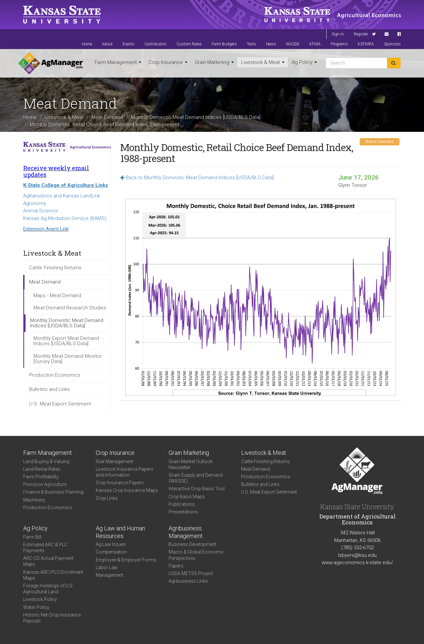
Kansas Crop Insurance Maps (127, 490)
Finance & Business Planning (53, 492)
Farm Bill (32, 537)
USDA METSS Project (191, 573)
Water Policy (36, 607)
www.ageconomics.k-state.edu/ (357, 562)
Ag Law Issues (111, 544)
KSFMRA (366, 44)
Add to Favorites (380, 141)
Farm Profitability (41, 476)
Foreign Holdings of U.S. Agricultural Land (48, 588)
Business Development (192, 544)
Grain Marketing (214, 62)
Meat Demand (107, 117)
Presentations (183, 511)
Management (109, 575)
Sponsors (392, 44)
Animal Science (40, 211)
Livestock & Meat (263, 62)
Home (87, 44)
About (107, 44)
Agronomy (34, 203)
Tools (251, 44)
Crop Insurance (168, 62)
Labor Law (107, 567)
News (271, 44)
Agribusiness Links (188, 581)
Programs (339, 44)
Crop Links (107, 498)
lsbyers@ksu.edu (357, 555)
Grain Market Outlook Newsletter (191, 464)
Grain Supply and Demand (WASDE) (196, 478)
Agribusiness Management (186, 532)
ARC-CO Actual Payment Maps (48, 561)
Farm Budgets (224, 44)
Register (361, 34)
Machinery (34, 500)
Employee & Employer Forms (126, 560)
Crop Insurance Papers (120, 482)
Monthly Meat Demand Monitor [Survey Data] (67, 359)
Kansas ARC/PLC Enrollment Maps (53, 575)
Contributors (155, 44)
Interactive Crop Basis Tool (197, 488)
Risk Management (114, 461)
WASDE (292, 44)
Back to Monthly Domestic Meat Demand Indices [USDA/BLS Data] (197, 178)
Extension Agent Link (46, 229)
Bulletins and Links (49, 389)
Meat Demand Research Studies (69, 308)
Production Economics (54, 375)
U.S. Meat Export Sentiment (60, 404)
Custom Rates (189, 44)
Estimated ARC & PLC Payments (45, 547)
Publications (182, 504)
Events (128, 44)
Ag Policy (304, 62)
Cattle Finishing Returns (55, 268)
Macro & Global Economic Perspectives (196, 555)
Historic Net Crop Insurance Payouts (52, 617)
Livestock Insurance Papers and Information (124, 472)
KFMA (315, 44)
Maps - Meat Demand (57, 295)
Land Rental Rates (41, 469)
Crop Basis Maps (187, 496)
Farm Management (118, 62)
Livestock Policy (40, 599)
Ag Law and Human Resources (120, 532)
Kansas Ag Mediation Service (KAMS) (64, 218)
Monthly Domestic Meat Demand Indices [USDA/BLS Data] (195, 117)
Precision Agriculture (45, 484)
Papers (176, 565)
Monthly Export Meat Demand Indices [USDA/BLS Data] (66, 341)
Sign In (338, 34)
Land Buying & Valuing (46, 461)
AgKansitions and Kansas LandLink (61, 196)
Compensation (111, 552)
